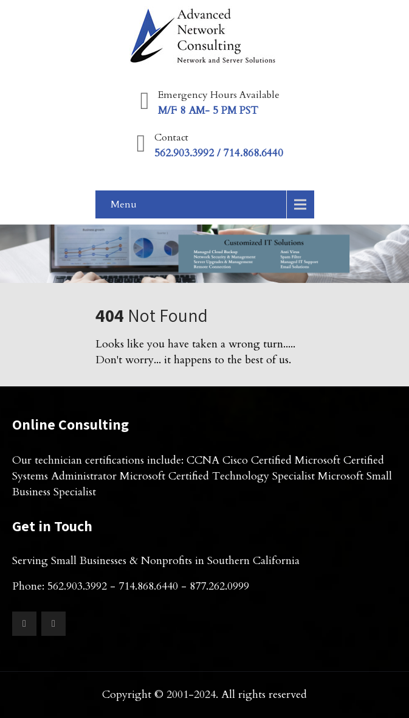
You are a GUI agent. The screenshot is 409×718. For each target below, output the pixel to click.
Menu (124, 204)
